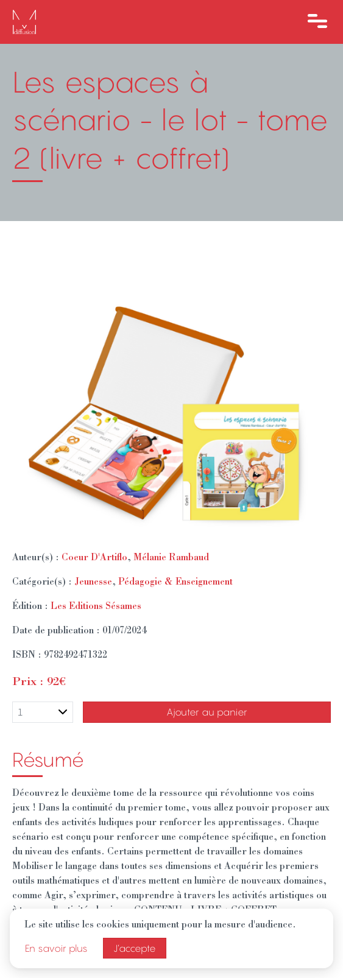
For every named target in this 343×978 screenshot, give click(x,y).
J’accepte (134, 948)
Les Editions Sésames (96, 607)
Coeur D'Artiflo (94, 558)
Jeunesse (93, 583)
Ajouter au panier (206, 712)
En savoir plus (56, 948)
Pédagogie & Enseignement (175, 583)
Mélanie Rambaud (171, 558)
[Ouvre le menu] (317, 21)
